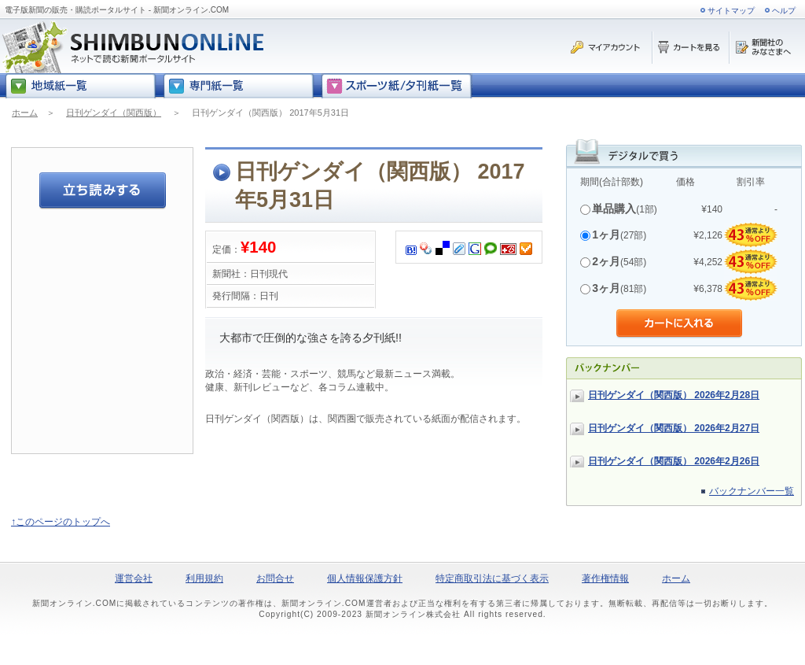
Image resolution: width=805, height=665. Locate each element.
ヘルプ (784, 10)
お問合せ (275, 578)
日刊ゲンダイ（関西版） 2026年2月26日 (673, 461)
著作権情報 (605, 578)
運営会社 (134, 578)
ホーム (25, 112)
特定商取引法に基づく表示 (492, 578)
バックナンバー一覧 (751, 491)
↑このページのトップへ (60, 521)
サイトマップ (731, 10)
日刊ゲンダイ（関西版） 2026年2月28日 (673, 395)
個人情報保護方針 (364, 578)
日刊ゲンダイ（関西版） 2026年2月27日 (673, 428)
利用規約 (204, 578)
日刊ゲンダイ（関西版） (113, 112)
